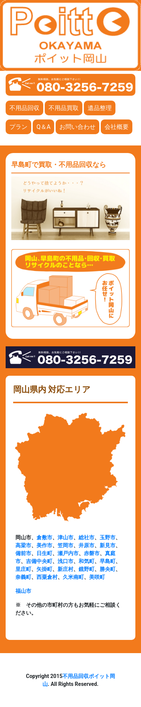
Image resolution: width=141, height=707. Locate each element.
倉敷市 (44, 537)
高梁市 (23, 545)
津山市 (65, 537)
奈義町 (23, 577)
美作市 (44, 545)
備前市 (23, 553)
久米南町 (73, 577)
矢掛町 (44, 569)
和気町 (86, 561)
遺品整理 (100, 108)
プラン (18, 126)
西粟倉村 (47, 577)
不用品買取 (64, 108)
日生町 (44, 553)
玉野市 (107, 537)
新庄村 (65, 569)
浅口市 (65, 561)
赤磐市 (92, 553)
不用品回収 (24, 108)
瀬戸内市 (68, 553)
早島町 (107, 561)
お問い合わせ (77, 126)
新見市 (107, 545)
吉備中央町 (39, 561)
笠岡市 (65, 545)
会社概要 (117, 126)
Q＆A (43, 126)
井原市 (86, 545)
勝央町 (107, 569)
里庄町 (23, 569)
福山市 (23, 591)
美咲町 (97, 577)
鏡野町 (86, 569)
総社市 (86, 537)
